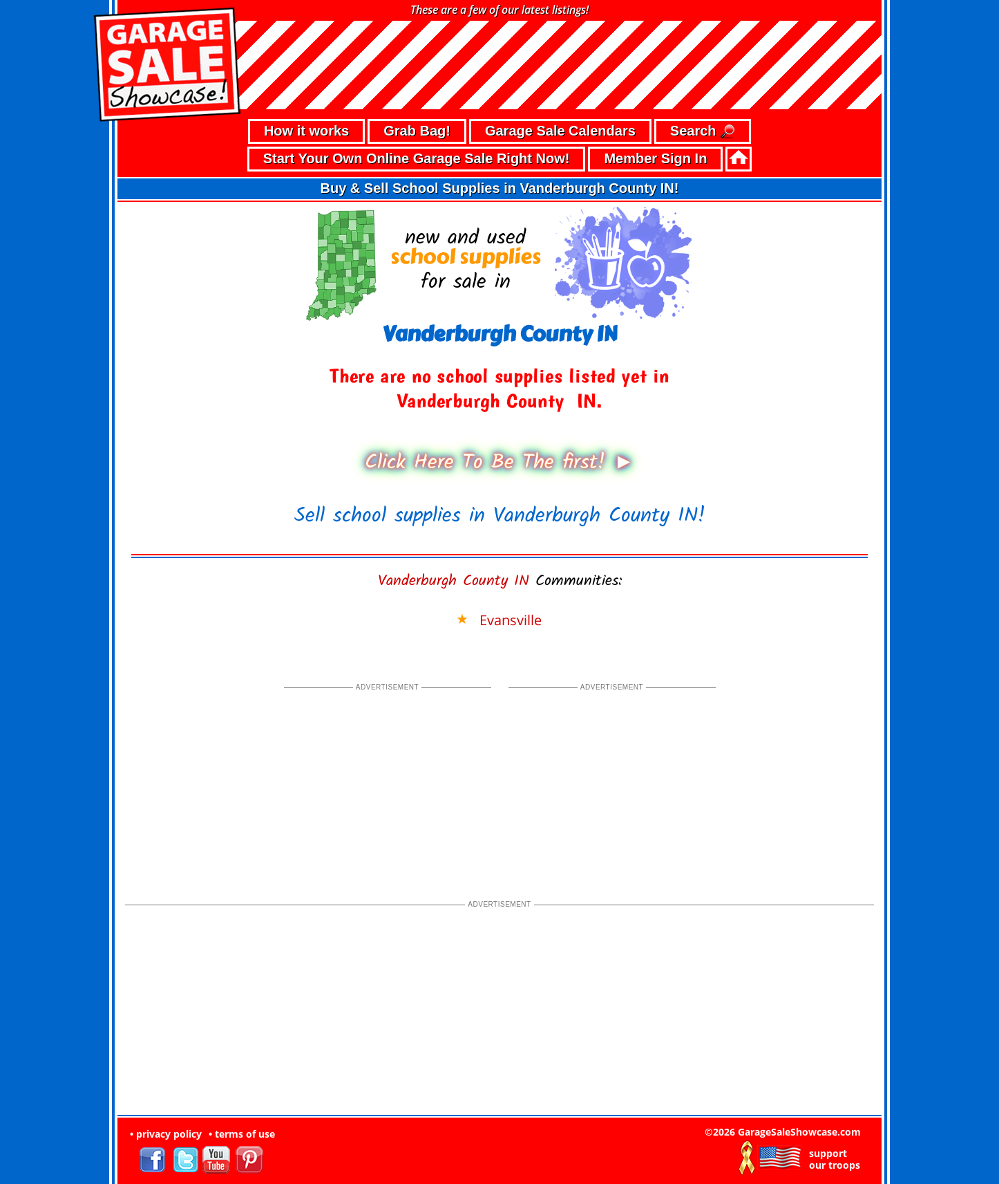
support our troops (834, 1159)
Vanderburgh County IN (453, 581)
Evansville (510, 620)
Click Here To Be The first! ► (499, 462)
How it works (306, 131)
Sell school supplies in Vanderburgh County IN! (499, 516)
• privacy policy (166, 1133)
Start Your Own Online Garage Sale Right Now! (416, 158)
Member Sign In (655, 158)
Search (702, 132)
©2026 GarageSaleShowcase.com (783, 1131)
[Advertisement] (387, 780)
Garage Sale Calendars (560, 131)
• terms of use (242, 1133)
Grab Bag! (416, 131)
